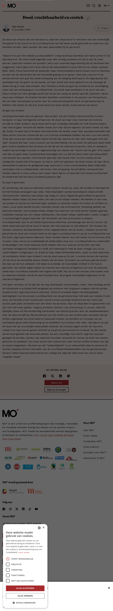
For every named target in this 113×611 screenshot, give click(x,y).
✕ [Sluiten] (109, 588)
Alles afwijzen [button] (25, 596)
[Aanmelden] (99, 5)
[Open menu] (3, 5)
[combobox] (39, 527)
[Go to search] (94, 5)
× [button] (43, 527)
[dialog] (25, 566)
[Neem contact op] (88, 5)
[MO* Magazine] (12, 6)
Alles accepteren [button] (25, 588)
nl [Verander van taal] (106, 5)
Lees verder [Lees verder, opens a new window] (24, 552)
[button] (25, 603)
